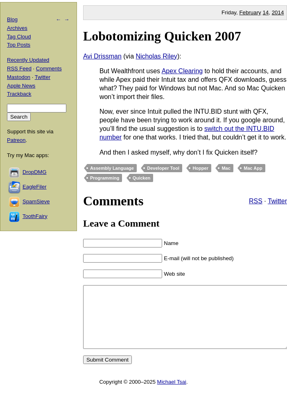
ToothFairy (35, 216)
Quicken (141, 177)
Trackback (19, 94)
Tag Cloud (19, 37)
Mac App (253, 168)
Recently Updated (28, 60)
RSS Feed (19, 68)
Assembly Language (112, 168)
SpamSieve (36, 201)
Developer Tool (163, 168)
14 (265, 12)
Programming (105, 177)
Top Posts (18, 45)
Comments (49, 68)
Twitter (277, 201)
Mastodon (18, 77)
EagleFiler (35, 187)
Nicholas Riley (156, 56)
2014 (278, 12)
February (250, 12)
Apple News (21, 86)
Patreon (16, 140)
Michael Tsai (171, 394)
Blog (12, 19)
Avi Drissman (102, 56)
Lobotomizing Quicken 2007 (162, 36)
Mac (225, 168)
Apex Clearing (182, 70)
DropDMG (35, 172)
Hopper (200, 168)
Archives (17, 28)
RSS (255, 201)
